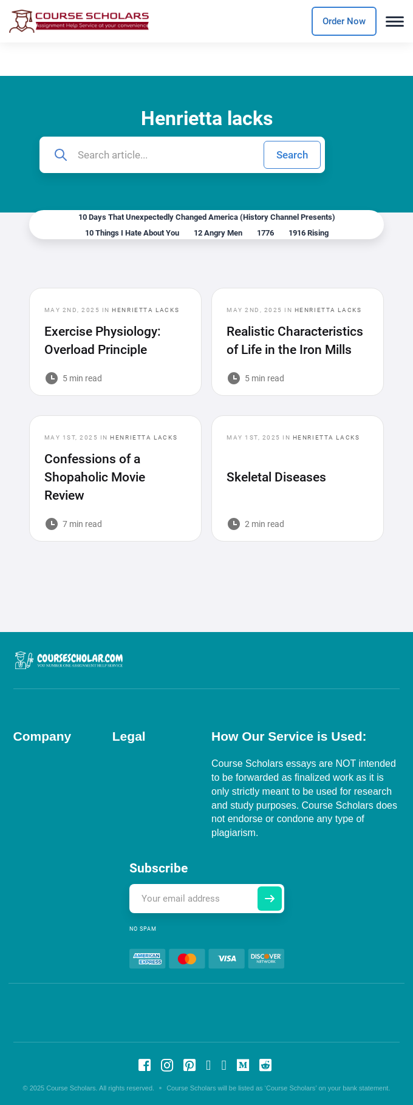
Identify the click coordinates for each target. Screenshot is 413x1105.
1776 (265, 232)
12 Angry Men (218, 232)
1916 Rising (308, 232)
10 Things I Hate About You (132, 232)
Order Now (344, 21)
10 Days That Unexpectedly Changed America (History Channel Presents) (206, 217)
